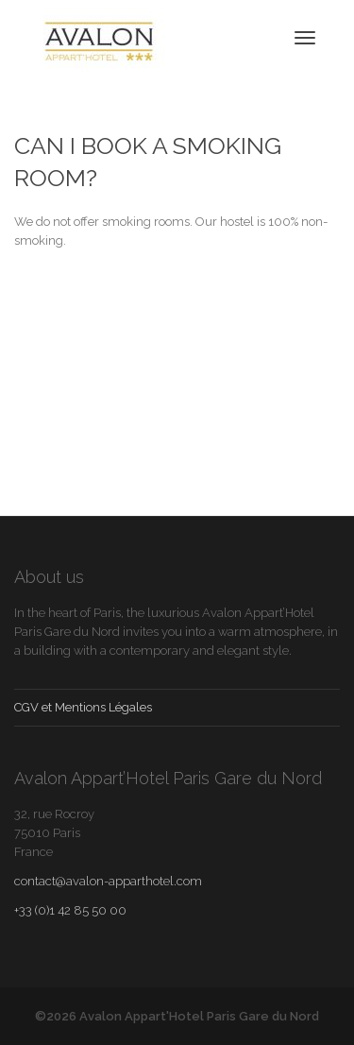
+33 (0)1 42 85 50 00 (70, 910)
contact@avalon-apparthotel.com (108, 881)
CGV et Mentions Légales (83, 707)
